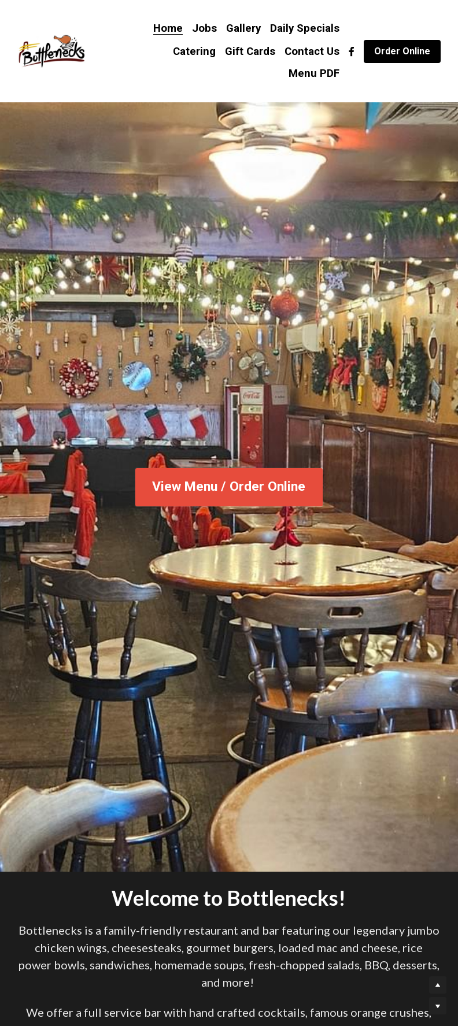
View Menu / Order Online (228, 487)
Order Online (402, 51)
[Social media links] (351, 51)
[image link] (51, 50)
